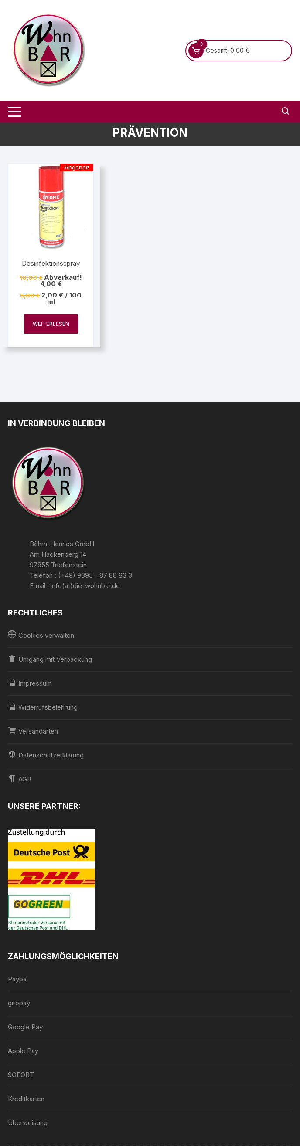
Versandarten (33, 730)
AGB (19, 778)
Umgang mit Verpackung (50, 658)
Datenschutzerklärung (46, 754)
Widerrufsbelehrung (43, 706)
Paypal (18, 979)
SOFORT (21, 1075)
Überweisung (28, 1123)
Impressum (30, 682)
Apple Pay (23, 1051)
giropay (19, 1003)
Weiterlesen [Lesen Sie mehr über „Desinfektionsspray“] (51, 324)
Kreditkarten (26, 1099)
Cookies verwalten (41, 634)
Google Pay (25, 1027)
